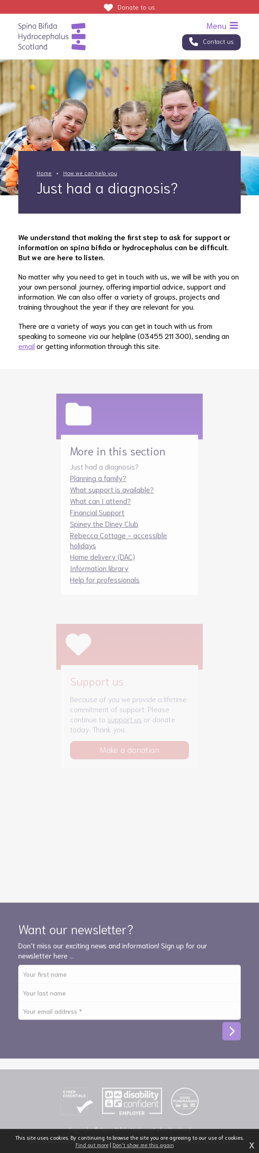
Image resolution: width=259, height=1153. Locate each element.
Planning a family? (98, 482)
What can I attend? (100, 504)
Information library (99, 572)
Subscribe (231, 1035)
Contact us (218, 41)
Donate (136, 7)
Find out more (92, 1144)
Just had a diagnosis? (104, 470)
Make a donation (129, 753)
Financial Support (97, 516)
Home (44, 172)
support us (125, 723)
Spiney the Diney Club (104, 527)
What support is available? (112, 493)
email (26, 345)
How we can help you (90, 172)
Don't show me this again (143, 1144)
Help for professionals (105, 583)
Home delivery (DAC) (102, 560)
